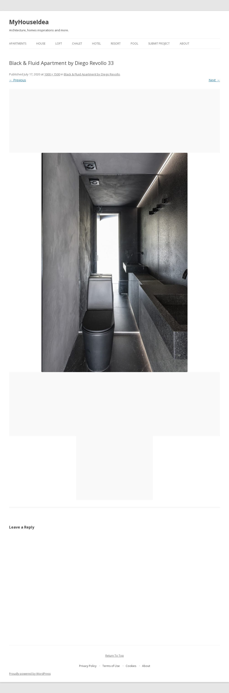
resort (116, 43)
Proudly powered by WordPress (30, 674)
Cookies (131, 666)
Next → (214, 80)
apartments (17, 43)
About (184, 43)
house (40, 43)
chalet (77, 43)
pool (134, 43)
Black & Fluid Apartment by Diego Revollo (92, 74)
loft (58, 43)
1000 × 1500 (52, 74)
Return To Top (114, 656)
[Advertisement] (114, 121)
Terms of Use (111, 666)
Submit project (159, 43)
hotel (96, 43)
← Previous (17, 80)
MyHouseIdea (29, 22)
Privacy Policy (87, 666)
